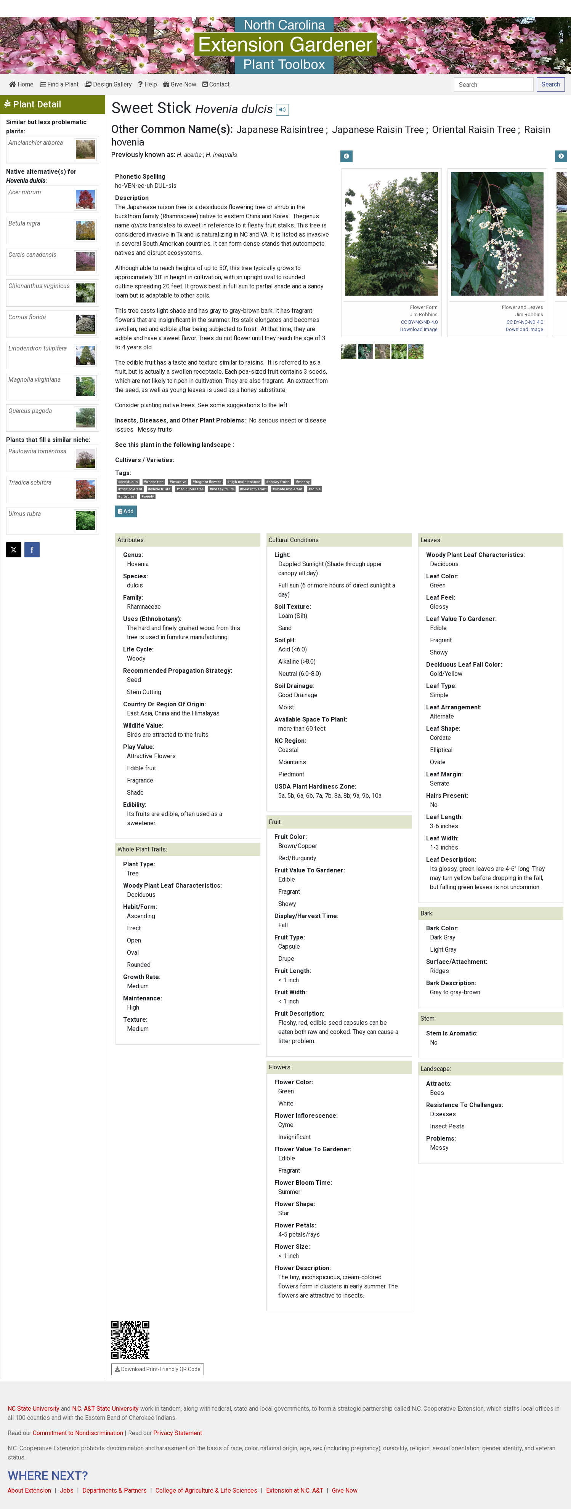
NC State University (33, 1408)
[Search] (494, 84)
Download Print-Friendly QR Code (157, 1369)
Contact (215, 84)
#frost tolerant (130, 489)
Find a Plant (59, 84)
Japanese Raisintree (280, 129)
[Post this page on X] (13, 549)
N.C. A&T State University (105, 1408)
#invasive (178, 482)
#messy (303, 482)
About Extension (29, 1490)
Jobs (67, 1490)
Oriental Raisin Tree (474, 129)
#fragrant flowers (206, 482)
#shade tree (154, 482)
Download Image (419, 329)
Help (147, 84)
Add (125, 511)
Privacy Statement (177, 1433)
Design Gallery (108, 84)
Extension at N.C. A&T (294, 1490)
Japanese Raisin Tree (378, 129)
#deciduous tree (190, 489)
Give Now (179, 84)
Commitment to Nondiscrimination (78, 1433)
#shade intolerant (287, 489)
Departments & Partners (114, 1490)
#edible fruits (159, 489)
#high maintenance (243, 482)
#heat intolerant (253, 489)
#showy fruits (278, 482)
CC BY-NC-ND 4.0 (419, 322)
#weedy (147, 496)
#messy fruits (222, 489)
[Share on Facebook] (32, 549)
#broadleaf (127, 496)
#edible (314, 489)
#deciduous (128, 482)
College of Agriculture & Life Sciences (206, 1490)
